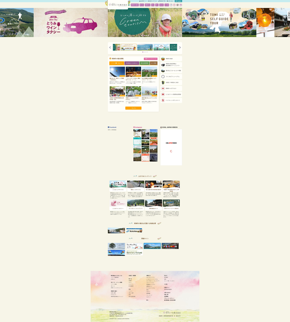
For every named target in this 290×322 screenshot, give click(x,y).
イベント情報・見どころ (116, 63)
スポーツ (148, 291)
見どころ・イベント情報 (116, 282)
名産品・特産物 (132, 275)
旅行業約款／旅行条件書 (169, 300)
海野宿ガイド (149, 286)
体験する (147, 5)
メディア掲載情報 (114, 277)
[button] (141, 35)
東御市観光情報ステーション (117, 296)
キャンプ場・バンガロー (169, 280)
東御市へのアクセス (152, 1)
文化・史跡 (131, 292)
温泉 (165, 279)
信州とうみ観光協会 (112, 129)
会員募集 (166, 296)
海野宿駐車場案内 (168, 289)
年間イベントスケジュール (150, 58)
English (178, 1)
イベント (130, 291)
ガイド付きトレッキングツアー (153, 280)
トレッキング (149, 295)
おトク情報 (153, 63)
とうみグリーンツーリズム (152, 279)
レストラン (131, 284)
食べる (142, 5)
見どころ (113, 286)
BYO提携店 (131, 286)
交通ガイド (166, 287)
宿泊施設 (166, 277)
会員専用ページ (143, 1)
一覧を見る (133, 108)
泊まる (161, 5)
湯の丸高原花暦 (132, 296)
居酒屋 (130, 280)
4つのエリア (113, 294)
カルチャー (148, 296)
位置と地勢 (113, 292)
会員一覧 (166, 294)
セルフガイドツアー (150, 277)
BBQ (147, 289)
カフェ (130, 282)
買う (157, 5)
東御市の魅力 (134, 5)
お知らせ (113, 279)
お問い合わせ (170, 1)
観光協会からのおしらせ (116, 275)
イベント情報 (114, 284)
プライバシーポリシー (169, 298)
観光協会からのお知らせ (131, 63)
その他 (166, 5)
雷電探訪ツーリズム (150, 284)
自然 (130, 294)
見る (153, 5)
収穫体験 (148, 293)
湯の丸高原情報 (144, 63)
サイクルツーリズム (150, 288)
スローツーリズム (150, 282)
